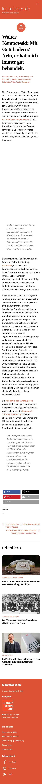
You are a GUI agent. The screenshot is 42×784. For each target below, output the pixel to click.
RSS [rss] (7, 774)
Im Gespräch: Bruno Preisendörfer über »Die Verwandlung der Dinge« (21, 583)
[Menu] (37, 3)
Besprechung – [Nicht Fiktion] (13, 741)
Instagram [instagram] (9, 768)
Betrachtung (24, 77)
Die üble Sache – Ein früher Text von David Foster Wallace (23, 525)
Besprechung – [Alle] (9, 732)
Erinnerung (26, 79)
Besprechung (7, 578)
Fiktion (16, 616)
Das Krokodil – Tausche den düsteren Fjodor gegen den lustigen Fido (21, 531)
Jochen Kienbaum (9, 77)
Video (13, 82)
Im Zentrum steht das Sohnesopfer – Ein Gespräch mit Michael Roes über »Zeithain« (21, 662)
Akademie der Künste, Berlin (19, 401)
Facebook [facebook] (9, 762)
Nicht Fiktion (18, 578)
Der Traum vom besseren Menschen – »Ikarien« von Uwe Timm (19, 621)
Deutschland (17, 79)
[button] (11, 492)
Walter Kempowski (23, 82)
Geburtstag (6, 82)
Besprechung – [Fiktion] (10, 736)
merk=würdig (7, 749)
